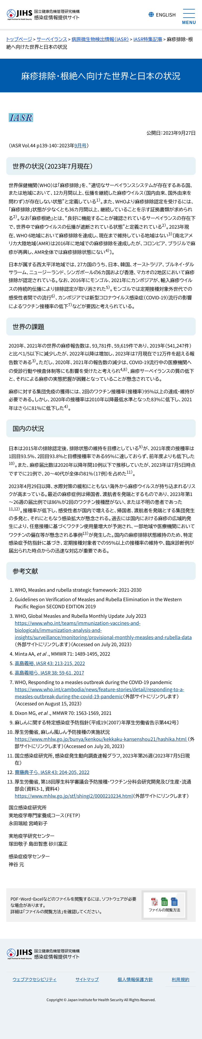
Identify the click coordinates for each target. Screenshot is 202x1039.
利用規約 (180, 979)
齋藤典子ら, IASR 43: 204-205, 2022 (52, 772)
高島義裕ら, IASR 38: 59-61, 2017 (49, 672)
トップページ (19, 39)
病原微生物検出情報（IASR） (100, 39)
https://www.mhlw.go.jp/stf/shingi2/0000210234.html (74, 795)
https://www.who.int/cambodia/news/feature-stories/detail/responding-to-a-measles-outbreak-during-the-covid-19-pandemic (99, 693)
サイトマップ (87, 979)
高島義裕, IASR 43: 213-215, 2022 (50, 663)
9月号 (80, 145)
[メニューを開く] (189, 15)
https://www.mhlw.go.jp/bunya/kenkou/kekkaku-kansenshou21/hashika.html (101, 738)
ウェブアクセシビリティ (35, 979)
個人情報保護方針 (135, 979)
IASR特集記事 (147, 39)
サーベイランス (52, 39)
